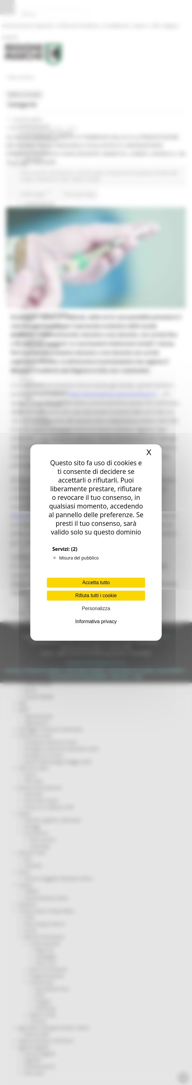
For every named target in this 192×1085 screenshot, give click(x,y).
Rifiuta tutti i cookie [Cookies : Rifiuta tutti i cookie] (96, 595)
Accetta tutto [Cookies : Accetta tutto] (96, 582)
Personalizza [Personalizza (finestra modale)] (96, 608)
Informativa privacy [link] (96, 621)
